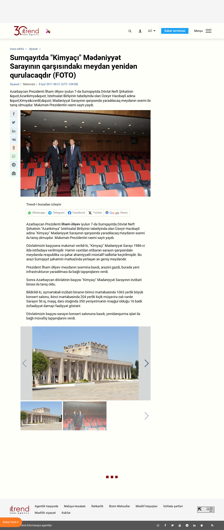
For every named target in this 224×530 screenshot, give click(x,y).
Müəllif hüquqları (147, 506)
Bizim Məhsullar (119, 506)
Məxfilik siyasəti (45, 513)
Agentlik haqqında (46, 506)
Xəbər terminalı (174, 31)
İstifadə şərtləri (173, 506)
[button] (13, 113)
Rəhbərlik (97, 506)
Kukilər (66, 513)
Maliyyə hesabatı (75, 506)
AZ (150, 30)
